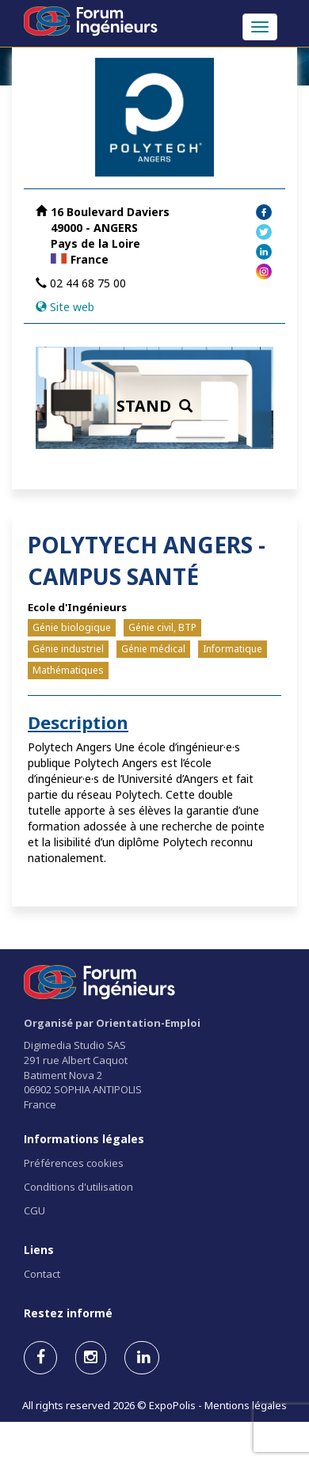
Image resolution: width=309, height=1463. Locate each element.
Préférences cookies (74, 1163)
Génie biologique (71, 627)
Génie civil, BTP (162, 627)
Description (78, 722)
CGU (34, 1210)
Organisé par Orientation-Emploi (112, 1023)
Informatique (232, 649)
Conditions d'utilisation (78, 1187)
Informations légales (84, 1138)
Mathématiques (68, 670)
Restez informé (68, 1312)
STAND (154, 405)
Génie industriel (68, 649)
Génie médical (153, 649)
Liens (39, 1249)
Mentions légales (245, 1405)
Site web (72, 306)
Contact (42, 1274)
